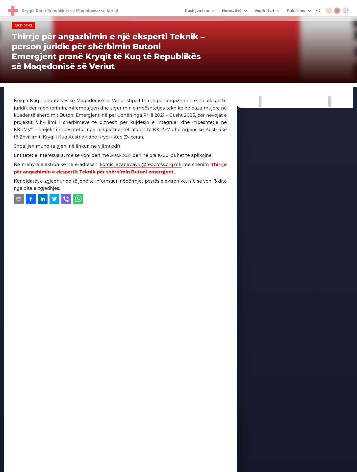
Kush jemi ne (197, 10)
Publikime (296, 10)
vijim (103, 146)
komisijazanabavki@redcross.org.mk (140, 164)
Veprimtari (264, 10)
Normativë (232, 10)
